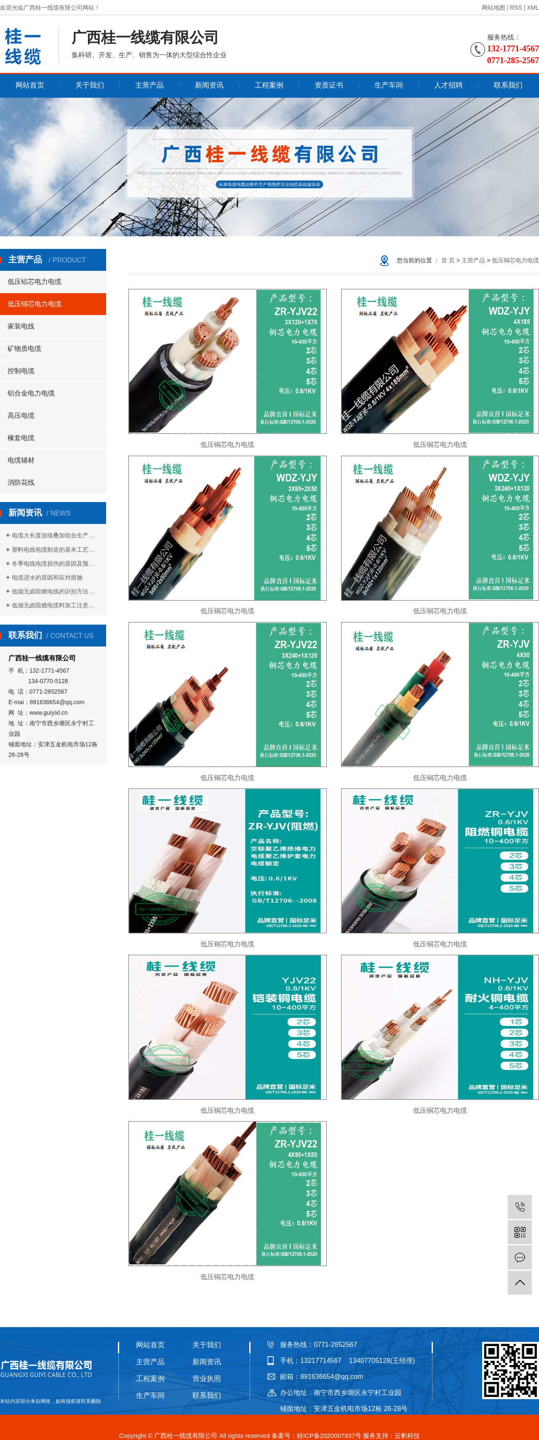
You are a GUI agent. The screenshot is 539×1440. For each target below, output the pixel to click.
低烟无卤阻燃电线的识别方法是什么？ (56, 591)
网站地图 (493, 7)
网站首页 (30, 85)
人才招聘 (448, 85)
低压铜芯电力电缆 (34, 303)
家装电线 (21, 326)
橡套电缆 (21, 437)
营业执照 (206, 1379)
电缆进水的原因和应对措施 (47, 577)
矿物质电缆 (24, 348)
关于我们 (89, 85)
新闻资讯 (209, 85)
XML (533, 7)
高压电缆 (21, 415)
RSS (516, 7)
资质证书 (329, 85)
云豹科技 (407, 1435)
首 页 (448, 260)
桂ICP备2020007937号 (329, 1435)
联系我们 (508, 85)
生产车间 (388, 85)
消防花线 (21, 482)
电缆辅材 (21, 460)
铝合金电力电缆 (31, 393)
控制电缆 (21, 370)
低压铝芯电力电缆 (34, 281)
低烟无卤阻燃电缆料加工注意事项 (56, 605)
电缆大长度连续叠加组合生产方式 (56, 535)
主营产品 (149, 85)
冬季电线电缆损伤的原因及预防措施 (56, 563)
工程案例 (269, 85)
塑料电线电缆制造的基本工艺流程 (56, 549)
